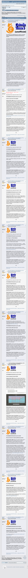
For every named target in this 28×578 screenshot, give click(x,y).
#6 (25, 271)
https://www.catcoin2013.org (10, 249)
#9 (25, 427)
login (10, 5)
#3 (25, 138)
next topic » (24, 15)
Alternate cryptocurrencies (11, 12)
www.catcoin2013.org (13, 323)
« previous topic (19, 15)
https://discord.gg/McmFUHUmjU (17, 452)
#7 (25, 312)
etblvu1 (3, 20)
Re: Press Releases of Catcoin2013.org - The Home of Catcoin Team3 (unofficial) (16, 89)
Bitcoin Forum (4, 12)
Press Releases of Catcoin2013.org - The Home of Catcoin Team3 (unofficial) (16, 20)
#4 (25, 181)
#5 (25, 225)
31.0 (5, 8)
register (13, 5)
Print (25, 16)
